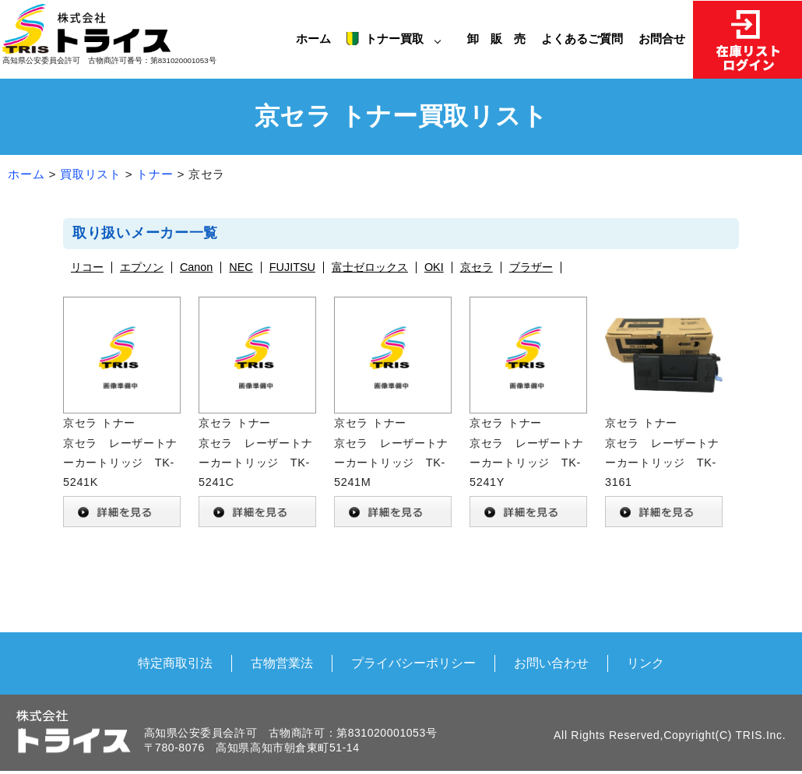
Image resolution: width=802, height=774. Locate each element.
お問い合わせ (551, 663)
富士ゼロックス (370, 267)
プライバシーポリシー (413, 663)
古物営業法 (282, 663)
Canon (196, 267)
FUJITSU (292, 267)
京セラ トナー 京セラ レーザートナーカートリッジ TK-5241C (257, 414)
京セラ (476, 267)
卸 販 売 (500, 38)
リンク (645, 663)
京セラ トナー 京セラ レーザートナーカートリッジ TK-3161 (664, 414)
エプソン (142, 267)
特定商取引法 (175, 663)
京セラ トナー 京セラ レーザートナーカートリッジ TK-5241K (122, 414)
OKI (434, 267)
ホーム (313, 38)
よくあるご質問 (582, 38)
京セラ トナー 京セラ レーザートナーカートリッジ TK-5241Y (528, 414)
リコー (87, 267)
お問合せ (661, 38)
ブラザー (531, 267)
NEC (240, 267)
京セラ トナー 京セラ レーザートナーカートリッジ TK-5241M (393, 414)
